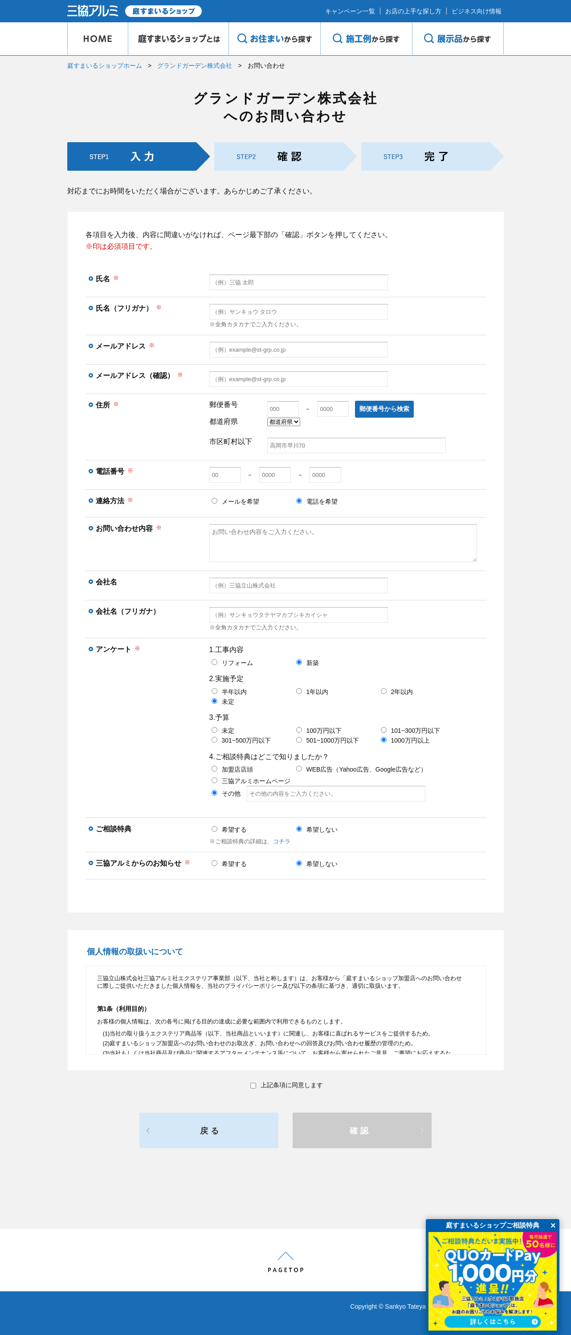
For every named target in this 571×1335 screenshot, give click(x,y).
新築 (307, 662)
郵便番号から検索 (384, 408)
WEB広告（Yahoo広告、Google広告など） (361, 769)
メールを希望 (235, 501)
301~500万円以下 (241, 740)
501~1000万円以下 (327, 740)
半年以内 (229, 691)
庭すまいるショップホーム (104, 65)
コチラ (281, 841)
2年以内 (397, 691)
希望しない (317, 829)
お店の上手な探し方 (413, 11)
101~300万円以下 (410, 730)
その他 (318, 793)
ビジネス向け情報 (477, 11)
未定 (223, 701)
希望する (229, 829)
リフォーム (232, 662)
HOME (97, 38)
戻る (210, 1130)
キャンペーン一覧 (350, 11)
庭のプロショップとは (178, 38)
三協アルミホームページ (251, 781)
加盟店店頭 (232, 769)
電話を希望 (317, 501)
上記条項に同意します (286, 1085)
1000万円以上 (405, 740)
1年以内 (312, 691)
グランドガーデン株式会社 (194, 65)
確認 (360, 1130)
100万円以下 (319, 730)
